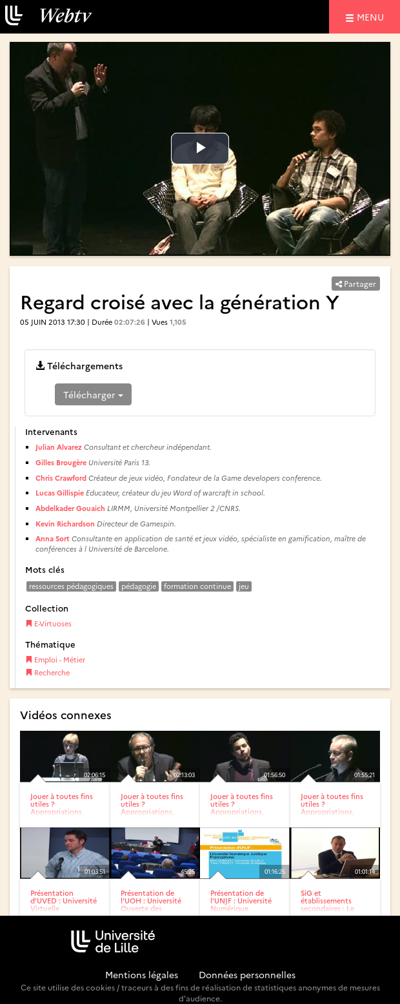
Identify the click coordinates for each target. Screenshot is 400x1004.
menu (372, 16)
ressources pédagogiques (71, 586)
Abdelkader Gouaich (70, 508)
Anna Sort (52, 538)
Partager (355, 283)
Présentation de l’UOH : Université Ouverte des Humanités (151, 904)
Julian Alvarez (58, 447)
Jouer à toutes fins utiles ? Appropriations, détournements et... (64, 807)
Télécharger (93, 394)
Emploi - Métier (55, 659)
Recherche (47, 672)
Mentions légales (141, 974)
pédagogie (138, 586)
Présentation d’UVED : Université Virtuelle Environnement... (63, 904)
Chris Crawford (60, 478)
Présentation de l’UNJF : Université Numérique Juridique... (241, 904)
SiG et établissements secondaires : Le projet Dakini (327, 904)
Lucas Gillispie (59, 492)
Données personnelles (247, 974)
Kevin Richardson (65, 523)
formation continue (197, 586)
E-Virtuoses (48, 623)
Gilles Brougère (60, 462)
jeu (244, 586)
